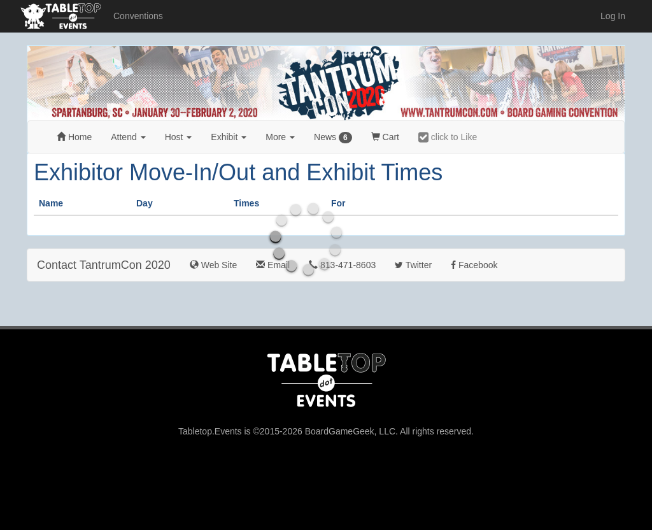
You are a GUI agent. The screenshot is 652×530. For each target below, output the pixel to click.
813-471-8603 (342, 265)
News (333, 137)
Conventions (138, 16)
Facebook (474, 265)
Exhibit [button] (228, 137)
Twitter (413, 265)
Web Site (213, 265)
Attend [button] (128, 137)
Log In (612, 16)
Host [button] (178, 137)
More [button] (280, 137)
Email (273, 265)
